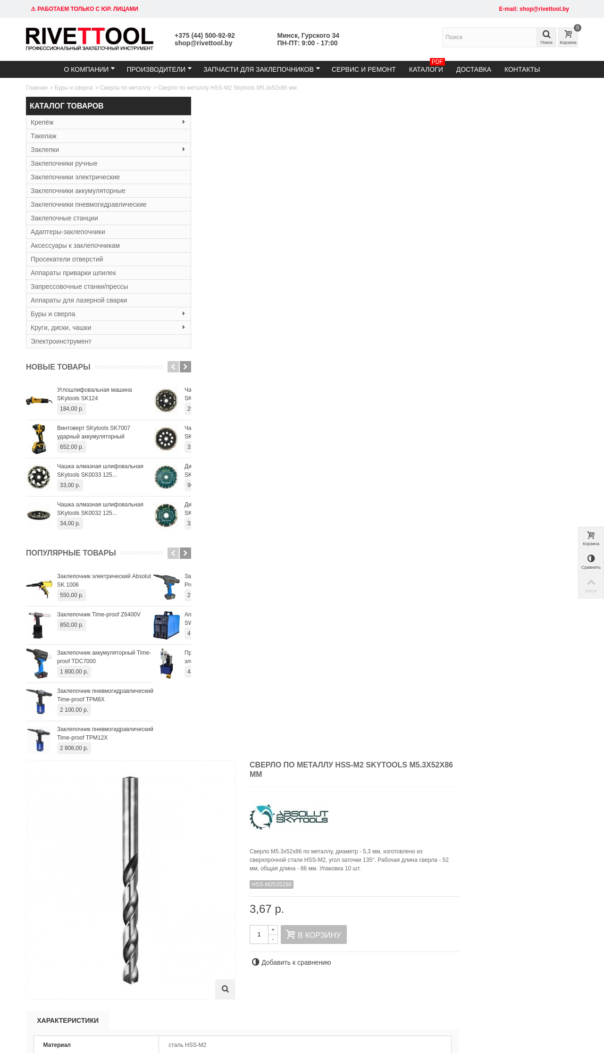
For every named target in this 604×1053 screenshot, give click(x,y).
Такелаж (44, 136)
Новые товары (58, 367)
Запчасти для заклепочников (261, 69)
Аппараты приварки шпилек (73, 273)
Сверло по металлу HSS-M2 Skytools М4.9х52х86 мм (537, 748)
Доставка (473, 69)
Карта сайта (366, 922)
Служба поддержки (375, 931)
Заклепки (89, 149)
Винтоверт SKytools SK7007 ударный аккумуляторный (93, 432)
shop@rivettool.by (203, 43)
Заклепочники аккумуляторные (78, 190)
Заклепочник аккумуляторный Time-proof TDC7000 (104, 657)
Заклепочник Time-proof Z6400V (99, 614)
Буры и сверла (74, 87)
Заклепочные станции (64, 218)
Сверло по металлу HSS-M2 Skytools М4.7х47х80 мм (373, 748)
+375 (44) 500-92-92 (205, 35)
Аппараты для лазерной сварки (79, 300)
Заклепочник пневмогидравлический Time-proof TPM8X (105, 695)
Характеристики (209, 343)
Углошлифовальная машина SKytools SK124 (94, 394)
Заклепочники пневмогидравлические (89, 204)
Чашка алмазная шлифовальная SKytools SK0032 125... (100, 508)
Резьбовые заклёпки (169, 941)
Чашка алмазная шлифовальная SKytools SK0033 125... (100, 470)
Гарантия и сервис (279, 931)
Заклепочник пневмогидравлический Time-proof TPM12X (105, 733)
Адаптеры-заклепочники (68, 232)
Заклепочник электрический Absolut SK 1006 (104, 580)
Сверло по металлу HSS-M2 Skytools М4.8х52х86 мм (455, 748)
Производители (159, 69)
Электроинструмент (61, 341)
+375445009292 (401, 994)
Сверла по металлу (125, 87)
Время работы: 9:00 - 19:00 (64, 941)
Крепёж (89, 122)
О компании (89, 69)
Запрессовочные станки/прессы (79, 286)
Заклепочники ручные (64, 163)
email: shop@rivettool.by (60, 931)
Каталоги (427, 67)
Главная (37, 87)
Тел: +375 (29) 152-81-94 (61, 922)
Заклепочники (160, 922)
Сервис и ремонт (364, 69)
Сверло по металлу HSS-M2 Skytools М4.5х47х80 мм (208, 748)
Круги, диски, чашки (89, 327)
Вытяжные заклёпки (168, 931)
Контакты (522, 69)
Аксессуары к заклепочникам (75, 245)
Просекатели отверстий (67, 259)
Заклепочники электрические (75, 177)
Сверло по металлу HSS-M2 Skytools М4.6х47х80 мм (290, 748)
